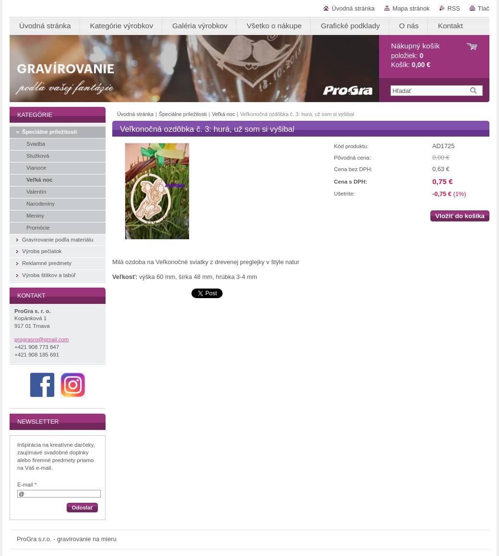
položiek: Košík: (415, 55)
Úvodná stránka (353, 8)
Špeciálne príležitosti (183, 114)
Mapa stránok (411, 8)
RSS (454, 8)
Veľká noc (223, 114)
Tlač (483, 8)
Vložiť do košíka (460, 216)
